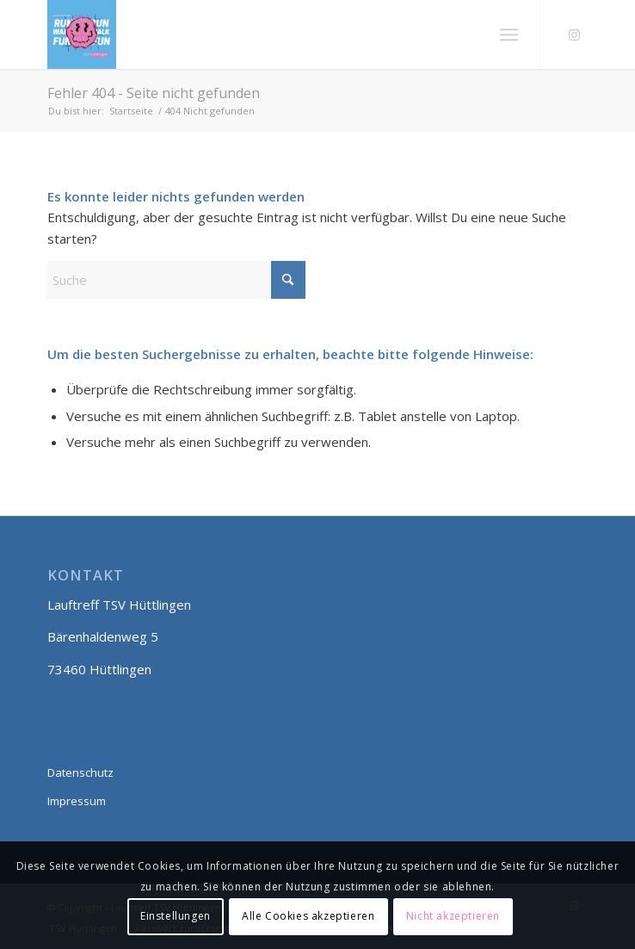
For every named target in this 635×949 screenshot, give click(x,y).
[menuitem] (509, 34)
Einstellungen (175, 916)
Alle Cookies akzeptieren (308, 916)
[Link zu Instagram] (575, 35)
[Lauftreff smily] (263, 34)
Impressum (76, 801)
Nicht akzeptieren (453, 916)
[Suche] (176, 280)
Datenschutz (80, 772)
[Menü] (509, 34)
